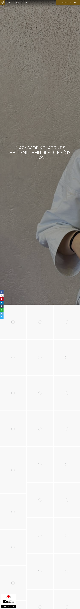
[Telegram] (2, 317)
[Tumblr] (2, 306)
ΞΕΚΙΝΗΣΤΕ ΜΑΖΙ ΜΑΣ (68, 3)
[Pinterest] (2, 299)
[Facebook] (2, 292)
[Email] (2, 313)
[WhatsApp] (2, 310)
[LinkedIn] (2, 302)
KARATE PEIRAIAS (14, 3)
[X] (2, 295)
